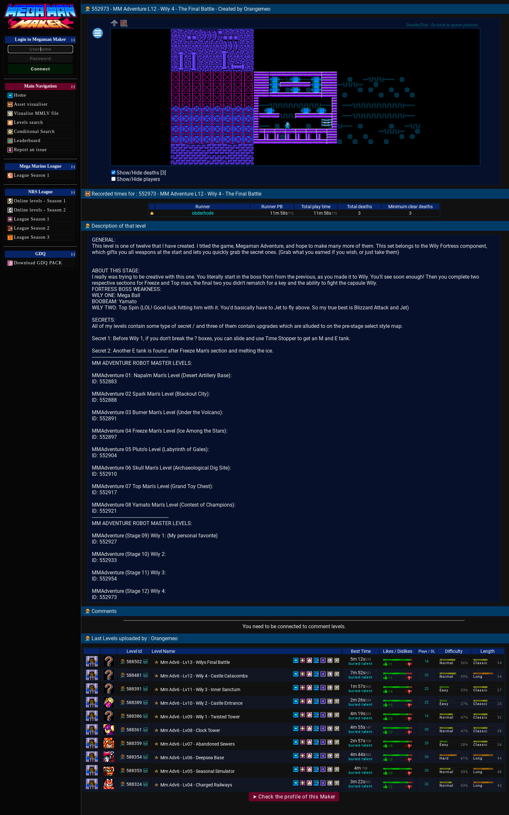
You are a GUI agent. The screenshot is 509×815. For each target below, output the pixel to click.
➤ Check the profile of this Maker (294, 797)
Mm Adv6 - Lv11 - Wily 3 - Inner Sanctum (200, 689)
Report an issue (30, 149)
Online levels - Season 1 (40, 200)
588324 (134, 784)
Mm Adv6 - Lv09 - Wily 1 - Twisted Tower (200, 716)
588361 (134, 729)
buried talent (360, 664)
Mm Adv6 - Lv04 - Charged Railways (196, 784)
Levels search (28, 122)
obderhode (203, 213)
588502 (134, 661)
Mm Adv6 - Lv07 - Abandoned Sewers (197, 744)
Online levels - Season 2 (40, 210)
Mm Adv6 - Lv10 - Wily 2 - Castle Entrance (201, 703)
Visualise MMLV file (36, 113)
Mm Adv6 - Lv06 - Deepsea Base (192, 757)
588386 (134, 716)
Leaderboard (27, 140)
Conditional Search (34, 131)
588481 (134, 675)
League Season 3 (32, 237)
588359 (134, 743)
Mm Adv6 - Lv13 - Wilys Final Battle (195, 662)
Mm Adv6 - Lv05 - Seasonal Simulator (197, 771)
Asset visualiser (31, 104)
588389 (134, 702)
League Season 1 (32, 175)
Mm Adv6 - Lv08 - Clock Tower (190, 730)
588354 (134, 757)
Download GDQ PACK (38, 262)
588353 (134, 770)
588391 (134, 688)
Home (20, 95)
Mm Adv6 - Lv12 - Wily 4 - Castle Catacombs (204, 675)
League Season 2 (32, 228)
